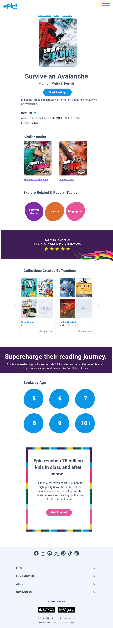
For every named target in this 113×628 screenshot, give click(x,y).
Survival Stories (44, 16)
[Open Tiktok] (70, 553)
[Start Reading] (57, 92)
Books (56, 16)
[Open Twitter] (56, 553)
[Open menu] (106, 6)
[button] (37, 305)
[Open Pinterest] (63, 553)
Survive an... (67, 16)
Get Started (59, 512)
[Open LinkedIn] (76, 553)
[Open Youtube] (49, 553)
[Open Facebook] (36, 553)
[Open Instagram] (43, 553)
